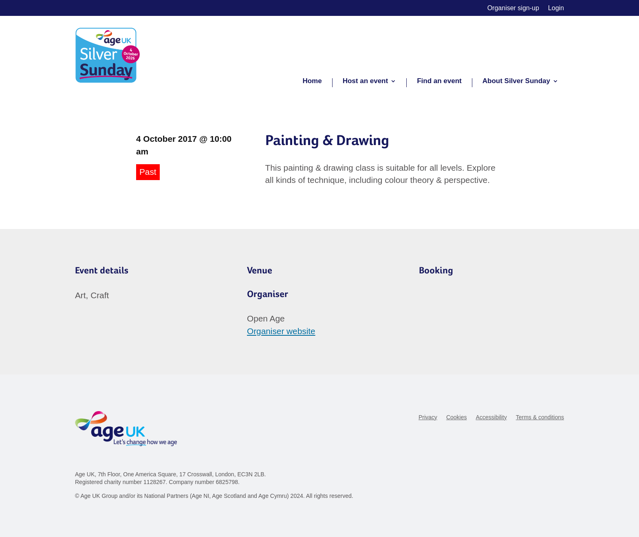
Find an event (439, 81)
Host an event (365, 81)
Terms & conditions (540, 417)
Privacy (428, 417)
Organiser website (281, 331)
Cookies (456, 417)
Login (556, 8)
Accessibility (491, 417)
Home (312, 81)
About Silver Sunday (516, 81)
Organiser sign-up (513, 8)
